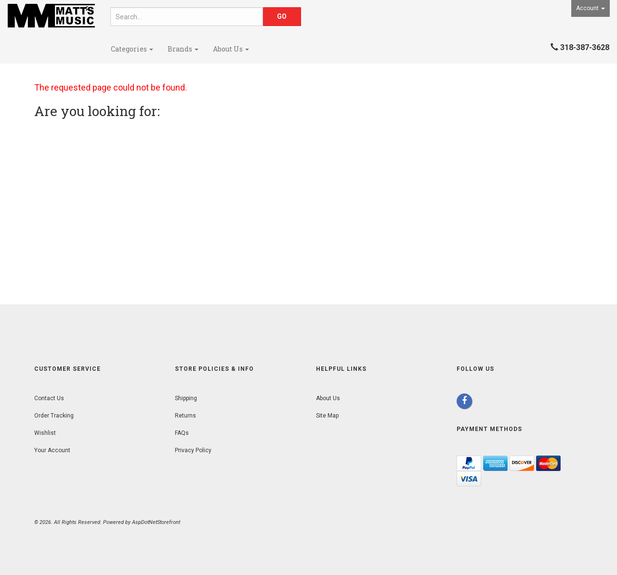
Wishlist (45, 433)
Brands (183, 48)
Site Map (327, 415)
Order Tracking (54, 415)
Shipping (186, 398)
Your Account (52, 450)
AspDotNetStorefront (156, 522)
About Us (231, 48)
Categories (132, 48)
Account (590, 8)
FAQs (182, 433)
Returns (185, 415)
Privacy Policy (193, 450)
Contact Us (49, 398)
